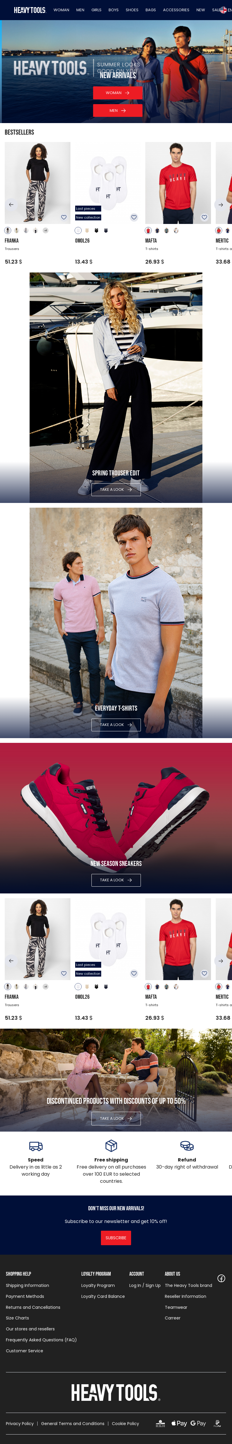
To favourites (64, 217)
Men (80, 10)
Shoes (132, 10)
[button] (11, 204)
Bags (151, 10)
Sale (216, 10)
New (200, 10)
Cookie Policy (125, 1424)
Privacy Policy (20, 1424)
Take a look (112, 489)
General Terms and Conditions (72, 1424)
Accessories (176, 10)
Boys (114, 10)
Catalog (112, 110)
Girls (96, 10)
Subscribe (116, 1238)
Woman (61, 10)
